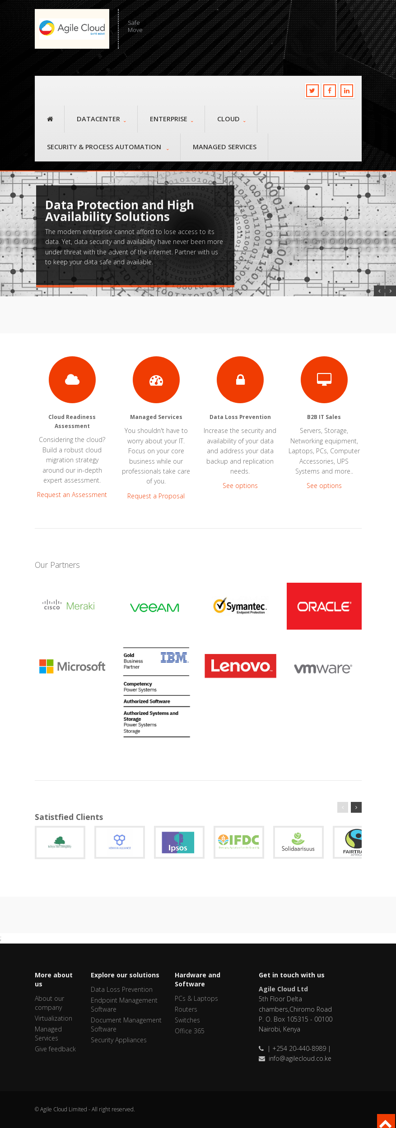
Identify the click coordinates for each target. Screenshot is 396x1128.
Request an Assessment (72, 494)
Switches (187, 1020)
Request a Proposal (156, 496)
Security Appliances (119, 1040)
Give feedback (55, 1049)
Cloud (231, 119)
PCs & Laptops (196, 998)
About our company (49, 1003)
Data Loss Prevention (122, 989)
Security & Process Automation (108, 147)
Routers (186, 1009)
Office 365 (190, 1031)
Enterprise (171, 119)
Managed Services (224, 147)
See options (240, 485)
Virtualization (53, 1018)
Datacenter (101, 119)
